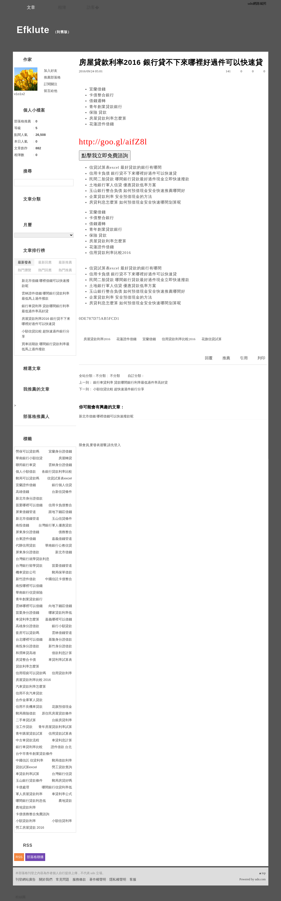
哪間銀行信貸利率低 (57, 787)
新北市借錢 (63, 552)
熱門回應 (45, 270)
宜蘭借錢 (97, 89)
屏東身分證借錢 (27, 532)
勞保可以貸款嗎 (27, 451)
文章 (31, 7)
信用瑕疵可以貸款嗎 (31, 673)
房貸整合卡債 (26, 660)
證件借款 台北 (61, 747)
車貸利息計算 (62, 740)
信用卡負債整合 (60, 505)
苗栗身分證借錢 (27, 613)
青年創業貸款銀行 (105, 107)
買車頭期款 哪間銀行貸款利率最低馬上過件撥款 (46, 346)
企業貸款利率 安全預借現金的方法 (120, 197)
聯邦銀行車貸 (26, 465)
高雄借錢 (22, 492)
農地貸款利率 (26, 807)
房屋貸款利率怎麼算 (107, 118)
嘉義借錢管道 (62, 539)
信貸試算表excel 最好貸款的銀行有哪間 (125, 167)
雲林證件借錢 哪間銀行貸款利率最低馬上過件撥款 (46, 295)
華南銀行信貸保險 (29, 592)
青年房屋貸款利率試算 (55, 727)
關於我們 (45, 879)
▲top (262, 873)
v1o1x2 (19, 94)
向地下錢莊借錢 (60, 606)
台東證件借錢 (26, 539)
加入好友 (50, 71)
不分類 (101, 376)
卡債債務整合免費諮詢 (32, 814)
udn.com (260, 879)
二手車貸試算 (26, 720)
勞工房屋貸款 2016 (30, 827)
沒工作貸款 (24, 727)
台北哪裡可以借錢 (29, 639)
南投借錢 (22, 525)
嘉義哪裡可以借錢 (58, 619)
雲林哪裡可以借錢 (29, 606)
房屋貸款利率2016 (97, 339)
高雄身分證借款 (27, 626)
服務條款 (79, 879)
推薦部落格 (52, 77)
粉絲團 (20, 897)
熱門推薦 (65, 270)
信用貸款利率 (62, 673)
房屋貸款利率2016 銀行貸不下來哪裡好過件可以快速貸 (46, 321)
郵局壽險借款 (26, 713)
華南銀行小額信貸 (29, 458)
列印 (261, 358)
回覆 (209, 358)
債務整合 (65, 532)
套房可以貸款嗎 (27, 633)
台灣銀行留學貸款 (29, 566)
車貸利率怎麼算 (27, 619)
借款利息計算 (62, 653)
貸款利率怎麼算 (27, 666)
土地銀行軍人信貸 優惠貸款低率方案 (123, 185)
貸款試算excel (26, 767)
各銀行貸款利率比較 (57, 471)
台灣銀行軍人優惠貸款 (55, 525)
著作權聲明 (97, 879)
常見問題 (62, 879)
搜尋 (69, 182)
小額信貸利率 (62, 821)
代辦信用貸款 (26, 545)
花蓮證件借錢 (101, 124)
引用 (244, 358)
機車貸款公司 (26, 572)
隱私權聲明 (117, 879)
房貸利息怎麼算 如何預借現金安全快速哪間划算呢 (135, 202)
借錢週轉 (97, 101)
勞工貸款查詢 (62, 767)
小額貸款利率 (26, 821)
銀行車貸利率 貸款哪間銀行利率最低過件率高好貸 (130, 382)
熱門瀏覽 (24, 270)
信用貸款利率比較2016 (110, 253)
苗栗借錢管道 (62, 566)
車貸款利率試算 (27, 774)
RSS (19, 857)
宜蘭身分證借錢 (60, 451)
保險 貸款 (98, 112)
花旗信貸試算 (212, 339)
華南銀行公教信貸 (58, 545)
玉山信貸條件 (62, 519)
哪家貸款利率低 (60, 613)
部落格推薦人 (36, 416)
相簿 (62, 7)
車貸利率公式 (62, 794)
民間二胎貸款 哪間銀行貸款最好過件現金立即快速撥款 (139, 179)
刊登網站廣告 (25, 879)
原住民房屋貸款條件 (57, 713)
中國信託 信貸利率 (30, 760)
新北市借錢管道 (27, 519)
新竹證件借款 (26, 579)
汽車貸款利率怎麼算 (31, 686)
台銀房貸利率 (62, 720)
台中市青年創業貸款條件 (34, 754)
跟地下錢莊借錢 (60, 512)
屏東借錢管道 (26, 512)
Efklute (33, 30)
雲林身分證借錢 (60, 465)
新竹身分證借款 (60, 646)
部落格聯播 (35, 857)
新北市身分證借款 (29, 498)
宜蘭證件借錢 (26, 485)
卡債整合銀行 (101, 95)
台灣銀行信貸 (62, 774)
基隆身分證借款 (60, 639)
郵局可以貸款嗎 (27, 478)
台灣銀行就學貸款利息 (32, 559)
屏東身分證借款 (27, 552)
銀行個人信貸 (62, 485)
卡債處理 (22, 787)
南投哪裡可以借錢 (29, 586)
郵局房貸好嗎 (62, 780)
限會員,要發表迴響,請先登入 (100, 445)
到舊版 (62, 32)
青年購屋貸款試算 (29, 733)
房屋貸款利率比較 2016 (33, 680)
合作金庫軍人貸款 (29, 700)
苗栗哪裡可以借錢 (29, 505)
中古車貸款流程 (27, 740)
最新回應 (45, 262)
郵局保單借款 (62, 572)
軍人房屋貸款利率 (29, 794)
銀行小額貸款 (62, 626)
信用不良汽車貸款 (29, 693)
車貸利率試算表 (60, 660)
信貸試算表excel (59, 478)
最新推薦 (65, 262)
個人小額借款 (26, 471)
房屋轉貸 (65, 458)
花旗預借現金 (62, 707)
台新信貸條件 (62, 492)
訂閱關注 (50, 84)
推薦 (226, 358)
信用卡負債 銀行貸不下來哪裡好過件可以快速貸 (133, 173)
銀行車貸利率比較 (29, 747)
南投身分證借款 (27, 646)
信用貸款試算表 (60, 733)
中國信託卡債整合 (58, 579)
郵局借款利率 (62, 760)
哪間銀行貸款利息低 (31, 801)
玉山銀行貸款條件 (29, 780)
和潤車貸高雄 (26, 653)
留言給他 (50, 91)
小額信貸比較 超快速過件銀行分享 (118, 389)
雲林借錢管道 (62, 633)
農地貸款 (65, 801)
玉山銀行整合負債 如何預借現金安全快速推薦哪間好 (137, 191)
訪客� (93, 7)
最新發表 (24, 262)
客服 (133, 879)
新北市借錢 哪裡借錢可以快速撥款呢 (106, 416)
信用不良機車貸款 (29, 707)
